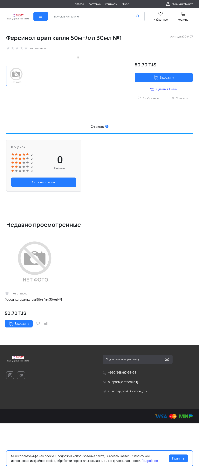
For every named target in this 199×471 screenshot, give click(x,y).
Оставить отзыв (44, 230)
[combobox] (98, 16)
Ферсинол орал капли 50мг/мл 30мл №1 (33, 347)
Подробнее (149, 461)
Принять (178, 458)
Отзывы (99, 174)
